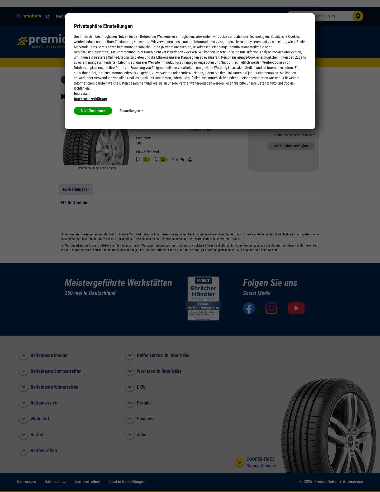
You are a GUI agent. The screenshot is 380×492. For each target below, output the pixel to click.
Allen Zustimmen (93, 111)
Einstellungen (131, 111)
